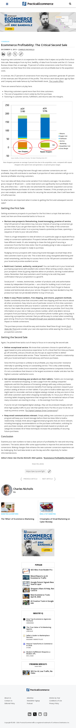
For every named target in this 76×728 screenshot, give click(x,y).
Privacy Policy (54, 703)
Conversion (5, 42)
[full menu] (7, 4)
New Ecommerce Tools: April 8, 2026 (36, 596)
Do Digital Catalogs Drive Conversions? (42, 410)
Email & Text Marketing (48, 514)
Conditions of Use (55, 701)
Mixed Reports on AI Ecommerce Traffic (35, 577)
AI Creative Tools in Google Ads (38, 602)
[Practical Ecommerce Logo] (38, 4)
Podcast (30, 703)
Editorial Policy (9, 703)
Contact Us (8, 701)
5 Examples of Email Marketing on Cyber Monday (55, 520)
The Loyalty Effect (56, 81)
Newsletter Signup (33, 701)
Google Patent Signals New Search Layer (38, 583)
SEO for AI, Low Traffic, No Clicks (38, 672)
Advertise (30, 698)
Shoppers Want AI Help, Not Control (38, 589)
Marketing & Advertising (9, 514)
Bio (14, 492)
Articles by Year (54, 698)
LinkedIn (31, 714)
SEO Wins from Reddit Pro (37, 571)
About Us (7, 698)
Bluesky (41, 714)
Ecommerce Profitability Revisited (58, 458)
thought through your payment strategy (45, 319)
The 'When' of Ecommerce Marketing (17, 519)
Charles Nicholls (26, 49)
